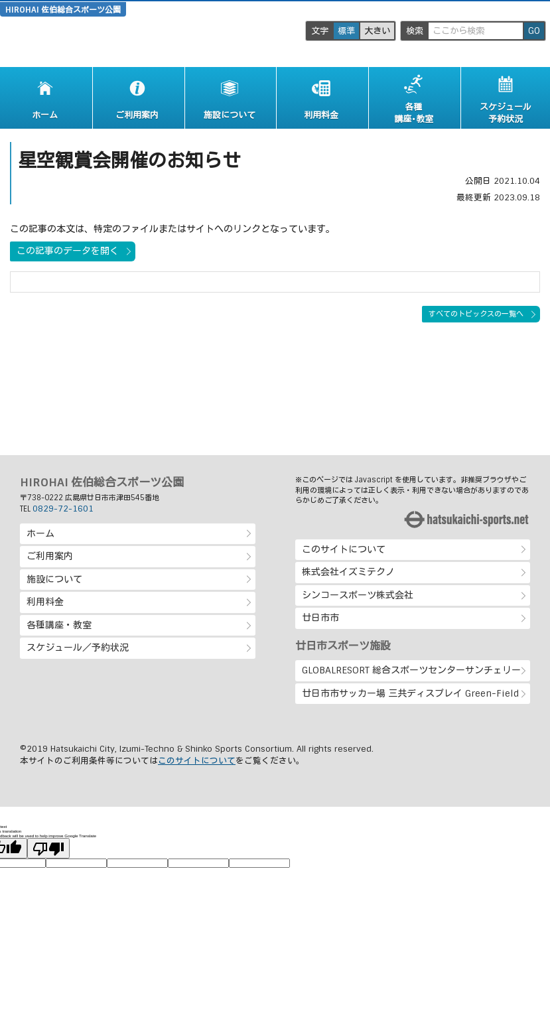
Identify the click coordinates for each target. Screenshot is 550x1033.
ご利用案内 (50, 556)
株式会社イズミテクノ (348, 572)
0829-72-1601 (63, 509)
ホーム (40, 533)
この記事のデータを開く (68, 251)
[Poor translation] (48, 848)
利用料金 (45, 602)
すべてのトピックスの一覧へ (476, 313)
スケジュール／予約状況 (78, 648)
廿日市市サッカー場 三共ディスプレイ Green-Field (410, 693)
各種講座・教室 (59, 625)
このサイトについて (343, 549)
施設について (54, 579)
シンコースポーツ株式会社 (357, 595)
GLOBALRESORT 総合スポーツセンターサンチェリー (411, 670)
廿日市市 (320, 618)
